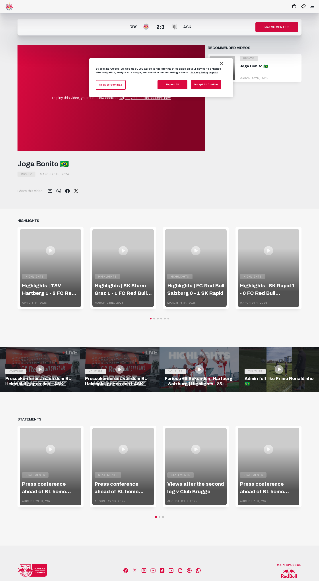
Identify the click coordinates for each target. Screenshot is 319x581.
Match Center (277, 27)
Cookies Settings (110, 84)
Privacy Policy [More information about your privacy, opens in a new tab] (199, 72)
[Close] (221, 63)
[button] (151, 318)
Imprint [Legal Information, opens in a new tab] (213, 72)
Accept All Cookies (206, 84)
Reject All (172, 84)
